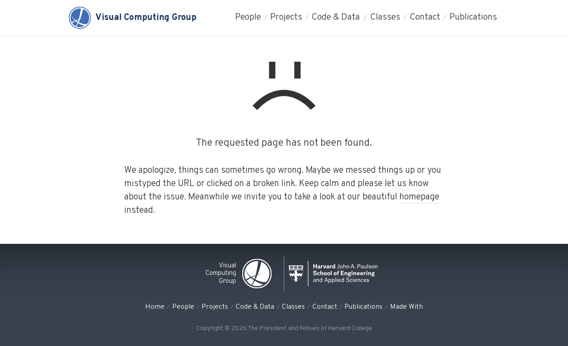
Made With (406, 306)
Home (155, 306)
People (248, 18)
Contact (425, 18)
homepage (419, 197)
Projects (286, 18)
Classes (385, 18)
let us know (407, 184)
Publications (473, 18)
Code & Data (336, 18)
